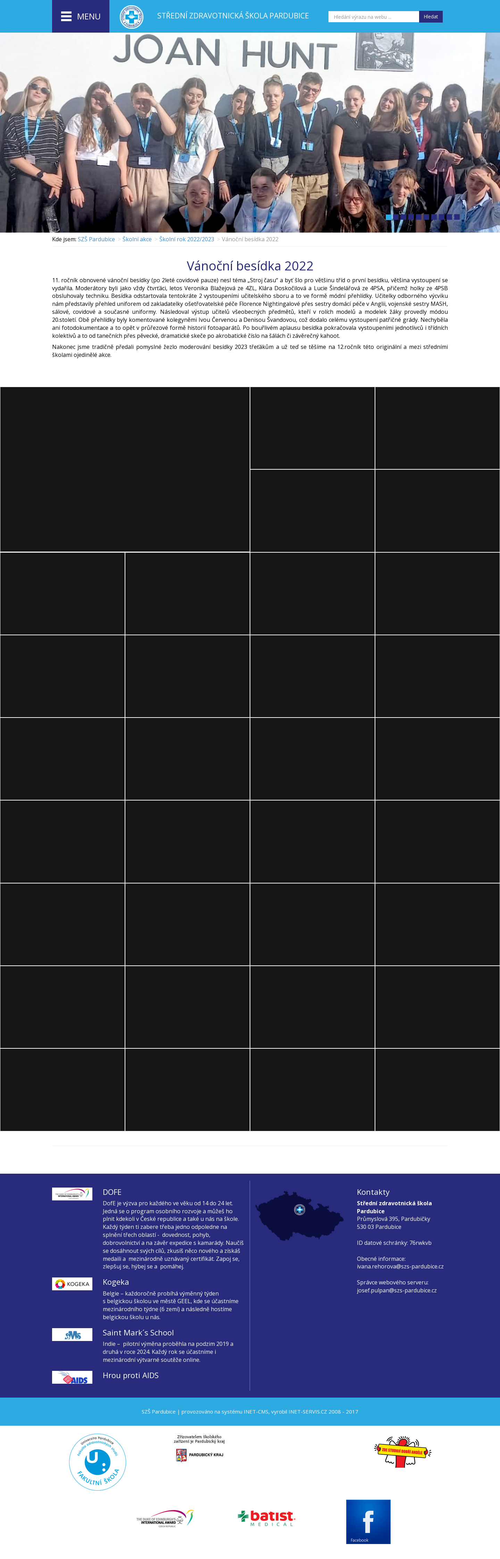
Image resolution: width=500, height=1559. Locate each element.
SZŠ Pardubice (96, 239)
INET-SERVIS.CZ (308, 1411)
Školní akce (137, 239)
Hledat (431, 16)
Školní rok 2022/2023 (186, 239)
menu (81, 16)
